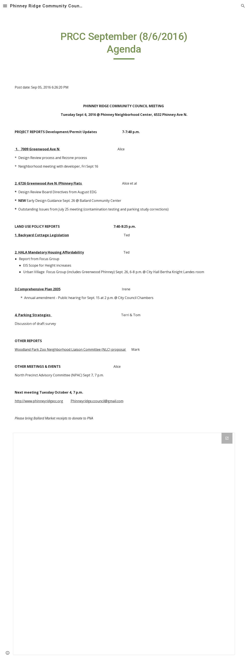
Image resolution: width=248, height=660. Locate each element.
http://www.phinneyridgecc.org (39, 401)
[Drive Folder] (124, 544)
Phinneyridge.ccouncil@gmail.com (97, 401)
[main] (124, 45)
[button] (5, 6)
